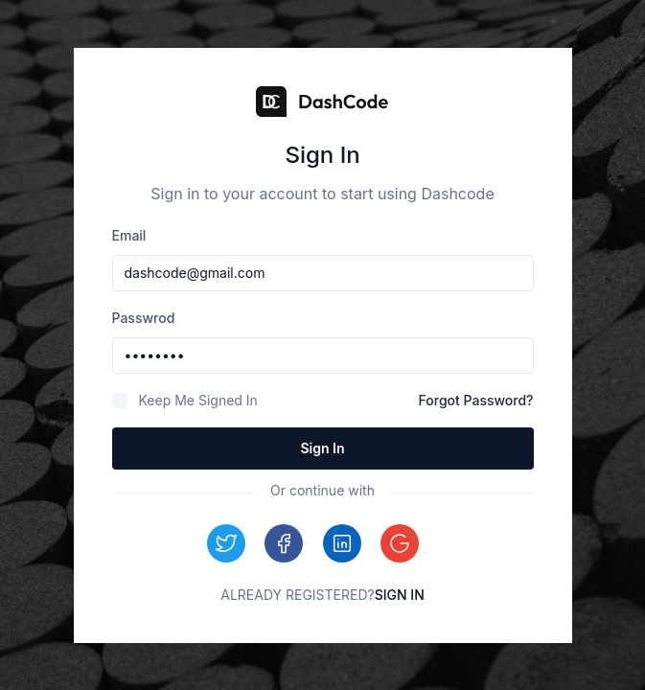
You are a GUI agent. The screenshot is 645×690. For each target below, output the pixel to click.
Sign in (322, 448)
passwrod (143, 318)
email (129, 235)
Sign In (400, 594)
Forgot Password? (476, 400)
